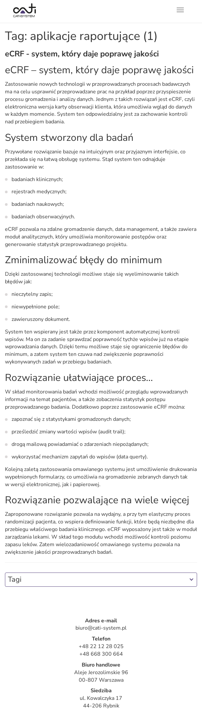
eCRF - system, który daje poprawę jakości (82, 53)
